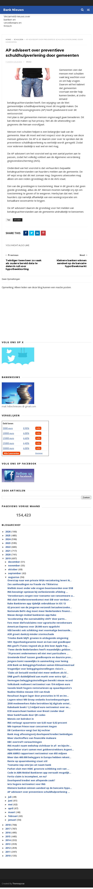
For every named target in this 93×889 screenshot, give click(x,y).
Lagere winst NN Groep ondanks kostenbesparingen (38, 701)
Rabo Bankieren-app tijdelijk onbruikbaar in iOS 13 (36, 605)
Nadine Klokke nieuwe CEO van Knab (28, 693)
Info (38, 429)
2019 (8, 560)
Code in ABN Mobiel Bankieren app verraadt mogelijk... (39, 774)
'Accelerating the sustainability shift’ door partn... (36, 620)
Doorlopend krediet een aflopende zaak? (31, 782)
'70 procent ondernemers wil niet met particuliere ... (38, 655)
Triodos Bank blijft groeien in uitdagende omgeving (37, 639)
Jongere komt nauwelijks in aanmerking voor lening (37, 662)
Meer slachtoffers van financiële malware (31, 739)
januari (12, 821)
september (15, 574)
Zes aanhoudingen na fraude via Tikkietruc (32, 585)
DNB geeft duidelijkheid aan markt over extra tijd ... (37, 678)
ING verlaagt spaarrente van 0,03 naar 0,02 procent (37, 724)
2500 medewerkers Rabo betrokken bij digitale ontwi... (39, 705)
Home (8, 40)
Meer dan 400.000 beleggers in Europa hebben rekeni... (39, 758)
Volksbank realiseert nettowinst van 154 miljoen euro (38, 685)
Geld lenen (8, 425)
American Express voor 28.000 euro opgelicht (33, 628)
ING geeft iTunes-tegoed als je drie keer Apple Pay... (38, 647)
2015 (8, 838)
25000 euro (8, 444)
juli (10, 798)
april (11, 809)
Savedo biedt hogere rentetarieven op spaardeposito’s (39, 689)
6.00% (26, 434)
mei (10, 806)
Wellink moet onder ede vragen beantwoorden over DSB (40, 589)
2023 (8, 544)
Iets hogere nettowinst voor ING (26, 785)
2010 (8, 857)
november (14, 567)
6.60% (26, 439)
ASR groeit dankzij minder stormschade (30, 635)
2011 (8, 853)
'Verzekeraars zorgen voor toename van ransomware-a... (41, 597)
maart (12, 813)
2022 (8, 548)
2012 (8, 849)
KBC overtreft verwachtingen (24, 743)
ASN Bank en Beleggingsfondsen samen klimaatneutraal (40, 666)
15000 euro (8, 439)
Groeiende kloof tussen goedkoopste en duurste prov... (40, 658)
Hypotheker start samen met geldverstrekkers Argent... (40, 751)
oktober (13, 571)
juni (10, 802)
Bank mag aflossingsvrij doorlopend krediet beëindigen (40, 735)
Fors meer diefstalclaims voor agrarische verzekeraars (39, 624)
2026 (8, 533)
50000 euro (8, 449)
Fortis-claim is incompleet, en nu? (27, 778)
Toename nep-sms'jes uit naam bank (29, 766)
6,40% (26, 444)
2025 (8, 537)
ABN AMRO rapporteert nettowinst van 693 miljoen (37, 755)
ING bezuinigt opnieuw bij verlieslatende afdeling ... (37, 593)
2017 (8, 830)
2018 (8, 826)
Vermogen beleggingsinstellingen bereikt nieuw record (40, 682)
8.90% (26, 429)
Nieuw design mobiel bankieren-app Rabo (31, 616)
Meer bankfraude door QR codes (26, 716)
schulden (18, 40)
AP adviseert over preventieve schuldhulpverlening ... (38, 793)
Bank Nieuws (13, 10)
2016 (8, 834)
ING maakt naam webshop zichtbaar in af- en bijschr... (39, 747)
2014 (8, 841)
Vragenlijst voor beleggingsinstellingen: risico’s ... (36, 670)
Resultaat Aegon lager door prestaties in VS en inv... (38, 697)
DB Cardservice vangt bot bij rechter (28, 731)
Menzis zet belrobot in (20, 720)
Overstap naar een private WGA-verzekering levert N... (39, 582)
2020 (8, 556)
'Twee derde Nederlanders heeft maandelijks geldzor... (39, 651)
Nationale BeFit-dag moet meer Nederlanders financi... (39, 612)
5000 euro (8, 429)
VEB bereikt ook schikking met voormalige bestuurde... (39, 632)
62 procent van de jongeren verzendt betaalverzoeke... (39, 608)
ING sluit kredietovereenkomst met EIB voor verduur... (39, 601)
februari (13, 817)
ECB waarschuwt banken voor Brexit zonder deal (35, 712)
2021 (8, 552)
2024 (8, 540)
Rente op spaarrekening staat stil (27, 762)
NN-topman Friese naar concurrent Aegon (32, 728)
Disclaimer (39, 455)
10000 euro (8, 434)
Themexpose (18, 885)
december (14, 563)
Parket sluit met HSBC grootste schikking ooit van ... (38, 770)
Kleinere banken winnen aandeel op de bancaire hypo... (39, 789)
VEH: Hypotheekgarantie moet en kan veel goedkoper (39, 643)
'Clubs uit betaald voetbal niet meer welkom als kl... (37, 674)
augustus (14, 578)
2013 (8, 845)
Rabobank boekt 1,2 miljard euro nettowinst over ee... (38, 708)
